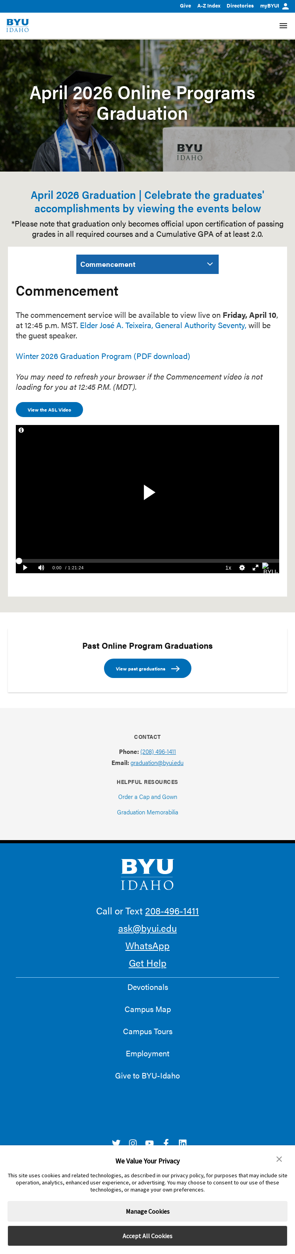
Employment (147, 1053)
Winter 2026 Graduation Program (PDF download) (103, 355)
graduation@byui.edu (156, 762)
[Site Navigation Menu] (283, 26)
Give (185, 5)
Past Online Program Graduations (147, 645)
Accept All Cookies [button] (147, 1236)
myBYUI (274, 5)
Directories (240, 5)
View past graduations (148, 669)
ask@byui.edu (147, 928)
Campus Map (148, 1009)
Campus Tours (147, 1031)
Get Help (147, 962)
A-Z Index (208, 5)
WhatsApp (147, 945)
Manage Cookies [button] (148, 1211)
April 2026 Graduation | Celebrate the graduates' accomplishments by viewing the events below (147, 200)
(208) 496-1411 (158, 751)
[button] (279, 1159)
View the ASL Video (49, 409)
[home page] (17, 25)
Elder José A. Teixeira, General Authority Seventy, (163, 324)
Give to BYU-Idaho (147, 1075)
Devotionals (147, 986)
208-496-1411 (172, 910)
